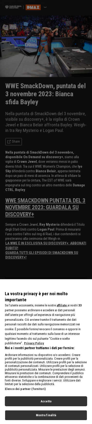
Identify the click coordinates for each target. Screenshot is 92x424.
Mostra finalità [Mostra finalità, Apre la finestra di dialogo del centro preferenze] (46, 417)
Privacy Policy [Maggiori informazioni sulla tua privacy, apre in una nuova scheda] (34, 345)
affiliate (62, 308)
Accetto (46, 403)
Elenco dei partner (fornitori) (25, 391)
